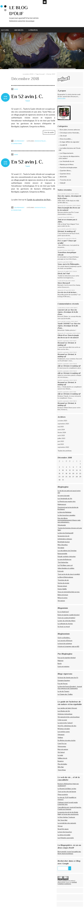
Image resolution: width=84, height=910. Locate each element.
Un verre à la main (64, 495)
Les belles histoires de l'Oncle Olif (69, 149)
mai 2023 (61, 444)
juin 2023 (61, 441)
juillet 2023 (61, 438)
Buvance (61, 761)
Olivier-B (61, 335)
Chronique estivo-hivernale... (70, 133)
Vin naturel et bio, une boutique (69, 717)
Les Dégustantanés (66, 153)
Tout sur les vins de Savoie (67, 791)
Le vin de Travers (63, 691)
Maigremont (62, 504)
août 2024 (61, 429)
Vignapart (61, 734)
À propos (33, 30)
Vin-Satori (61, 752)
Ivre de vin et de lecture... (67, 292)
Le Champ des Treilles (65, 694)
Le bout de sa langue (65, 643)
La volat (60, 755)
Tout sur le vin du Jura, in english (69, 574)
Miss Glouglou (63, 545)
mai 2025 (61, 426)
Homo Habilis (62, 589)
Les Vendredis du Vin (65, 498)
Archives (18, 30)
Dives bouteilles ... (40, 141)
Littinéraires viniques (65, 539)
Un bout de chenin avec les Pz (68, 677)
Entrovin (61, 571)
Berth (60, 663)
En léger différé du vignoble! (69, 142)
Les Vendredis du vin (67, 161)
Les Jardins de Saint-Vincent (67, 708)
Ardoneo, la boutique (65, 714)
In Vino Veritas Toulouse (66, 817)
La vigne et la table (64, 835)
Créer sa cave (62, 720)
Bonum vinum (62, 586)
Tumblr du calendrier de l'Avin (38, 200)
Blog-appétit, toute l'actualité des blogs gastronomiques (69, 852)
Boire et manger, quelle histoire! (69, 615)
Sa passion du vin (63, 536)
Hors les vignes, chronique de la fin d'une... (68, 312)
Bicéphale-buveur (64, 542)
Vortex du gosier (63, 583)
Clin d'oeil (63, 136)
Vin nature (61, 601)
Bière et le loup (63, 595)
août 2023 (61, 435)
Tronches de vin (65, 180)
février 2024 (62, 432)
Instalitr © (63, 145)
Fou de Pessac (63, 683)
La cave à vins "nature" (65, 723)
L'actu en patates (63, 666)
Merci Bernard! (64, 283)
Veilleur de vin (62, 758)
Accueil (5, 30)
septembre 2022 (63, 447)
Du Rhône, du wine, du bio (66, 740)
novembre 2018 (28, 74)
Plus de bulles (62, 764)
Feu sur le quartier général (66, 658)
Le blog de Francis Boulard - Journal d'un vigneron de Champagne (70, 687)
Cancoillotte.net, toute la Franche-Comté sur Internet (69, 808)
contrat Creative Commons (67, 883)
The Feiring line (63, 562)
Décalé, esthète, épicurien (67, 556)
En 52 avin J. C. (27, 96)
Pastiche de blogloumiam (68, 167)
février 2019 (51, 74)
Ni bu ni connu (62, 598)
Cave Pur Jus (62, 743)
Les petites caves (64, 731)
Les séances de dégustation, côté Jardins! (69, 157)
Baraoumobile (62, 553)
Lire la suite (49, 132)
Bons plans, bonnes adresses (70, 130)
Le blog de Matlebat (64, 512)
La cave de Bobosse (64, 559)
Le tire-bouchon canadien (66, 515)
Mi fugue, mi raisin (64, 729)
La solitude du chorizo (65, 623)
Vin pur (60, 826)
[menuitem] (6, 30)
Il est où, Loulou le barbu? (66, 618)
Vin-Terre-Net (62, 820)
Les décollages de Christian (67, 550)
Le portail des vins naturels (67, 823)
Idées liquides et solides (66, 568)
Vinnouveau (62, 746)
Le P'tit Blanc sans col (65, 565)
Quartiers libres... (66, 170)
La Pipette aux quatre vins (66, 501)
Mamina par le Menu (67, 164)
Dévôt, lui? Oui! (64, 273)
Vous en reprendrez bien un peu (69, 592)
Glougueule (62, 525)
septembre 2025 (63, 424)
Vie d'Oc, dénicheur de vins (67, 726)
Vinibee (60, 737)
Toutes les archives (65, 451)
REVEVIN (63, 177)
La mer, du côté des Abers (66, 621)
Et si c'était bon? (63, 612)
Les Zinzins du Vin (64, 711)
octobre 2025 (62, 420)
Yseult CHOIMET (64, 323)
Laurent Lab (62, 310)
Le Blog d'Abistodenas (65, 577)
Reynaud (61, 343)
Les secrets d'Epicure (65, 640)
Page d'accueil (40, 74)
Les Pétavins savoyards (66, 838)
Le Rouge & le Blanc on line (67, 788)
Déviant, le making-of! (67, 231)
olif (59, 366)
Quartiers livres (65, 174)
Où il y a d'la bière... (64, 638)
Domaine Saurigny (64, 680)
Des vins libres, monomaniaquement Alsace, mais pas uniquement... (69, 520)
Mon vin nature (63, 749)
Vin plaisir (61, 548)
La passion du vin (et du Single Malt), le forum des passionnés (68, 813)
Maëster (60, 660)
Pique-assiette (63, 794)
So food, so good (64, 626)
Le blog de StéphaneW (65, 533)
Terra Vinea (62, 770)
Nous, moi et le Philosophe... (69, 264)
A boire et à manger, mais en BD (68, 646)
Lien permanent (17, 141)
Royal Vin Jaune (63, 829)
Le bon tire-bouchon (65, 832)
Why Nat (61, 767)
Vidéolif (62, 183)
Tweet (27, 101)
